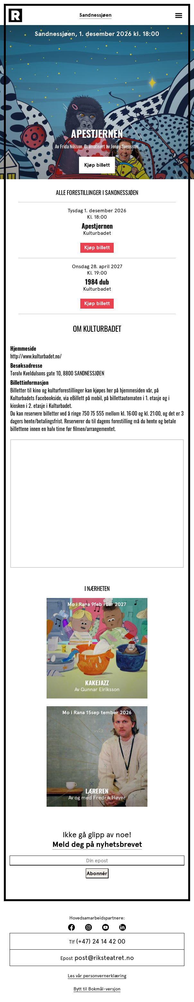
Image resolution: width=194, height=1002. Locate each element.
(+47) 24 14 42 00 (100, 941)
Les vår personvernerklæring (97, 976)
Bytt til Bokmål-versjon (97, 989)
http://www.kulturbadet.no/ (36, 356)
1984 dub (97, 281)
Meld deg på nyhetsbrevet (97, 844)
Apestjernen (97, 226)
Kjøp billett (97, 165)
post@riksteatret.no (104, 958)
